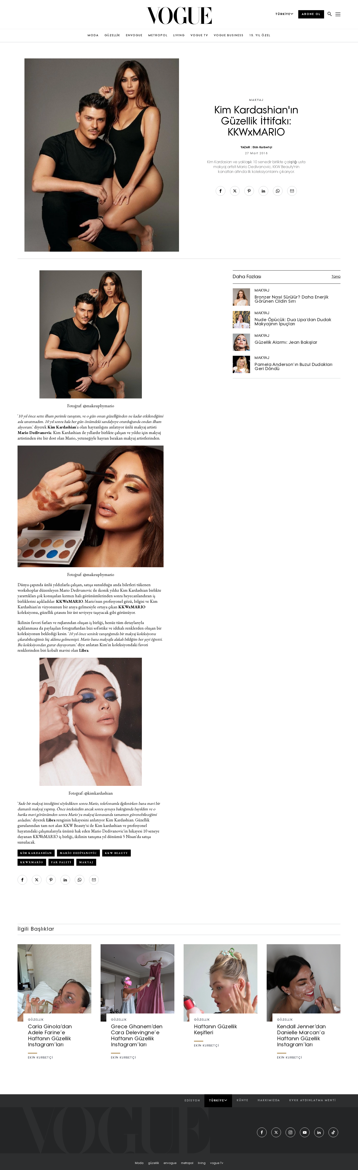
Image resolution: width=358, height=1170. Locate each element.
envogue (170, 1163)
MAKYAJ (256, 100)
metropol (187, 1163)
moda (139, 1163)
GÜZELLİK (112, 35)
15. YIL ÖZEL (259, 35)
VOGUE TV (199, 35)
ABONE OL (311, 14)
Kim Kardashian (36, 853)
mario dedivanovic (78, 853)
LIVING (179, 35)
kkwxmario (31, 862)
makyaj (86, 862)
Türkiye (218, 1100)
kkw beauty (116, 853)
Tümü (335, 277)
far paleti (61, 862)
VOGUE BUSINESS (229, 35)
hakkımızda (269, 1100)
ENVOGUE (134, 35)
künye (242, 1100)
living (202, 1163)
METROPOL (157, 35)
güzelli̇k (153, 1163)
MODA (93, 35)
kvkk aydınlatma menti (312, 1100)
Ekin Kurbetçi (262, 147)
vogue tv (216, 1163)
